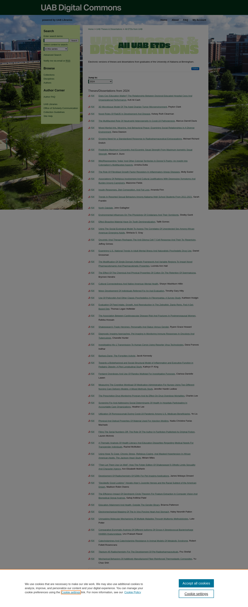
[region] (124, 588)
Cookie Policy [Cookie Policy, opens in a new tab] (132, 592)
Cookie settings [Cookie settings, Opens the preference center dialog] (196, 594)
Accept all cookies (196, 583)
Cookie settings (70, 592)
